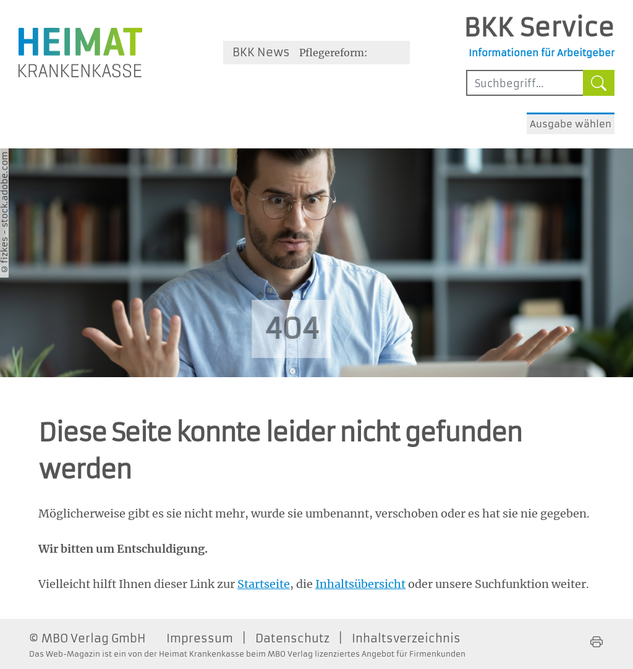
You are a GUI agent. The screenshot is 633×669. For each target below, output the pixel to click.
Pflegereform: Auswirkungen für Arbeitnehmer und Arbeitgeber (344, 55)
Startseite (263, 584)
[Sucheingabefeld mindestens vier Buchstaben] (525, 83)
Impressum (199, 638)
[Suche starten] (598, 83)
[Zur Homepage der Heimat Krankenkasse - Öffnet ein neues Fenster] (80, 52)
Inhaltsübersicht (360, 584)
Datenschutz (292, 638)
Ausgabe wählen (570, 124)
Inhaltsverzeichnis (406, 638)
